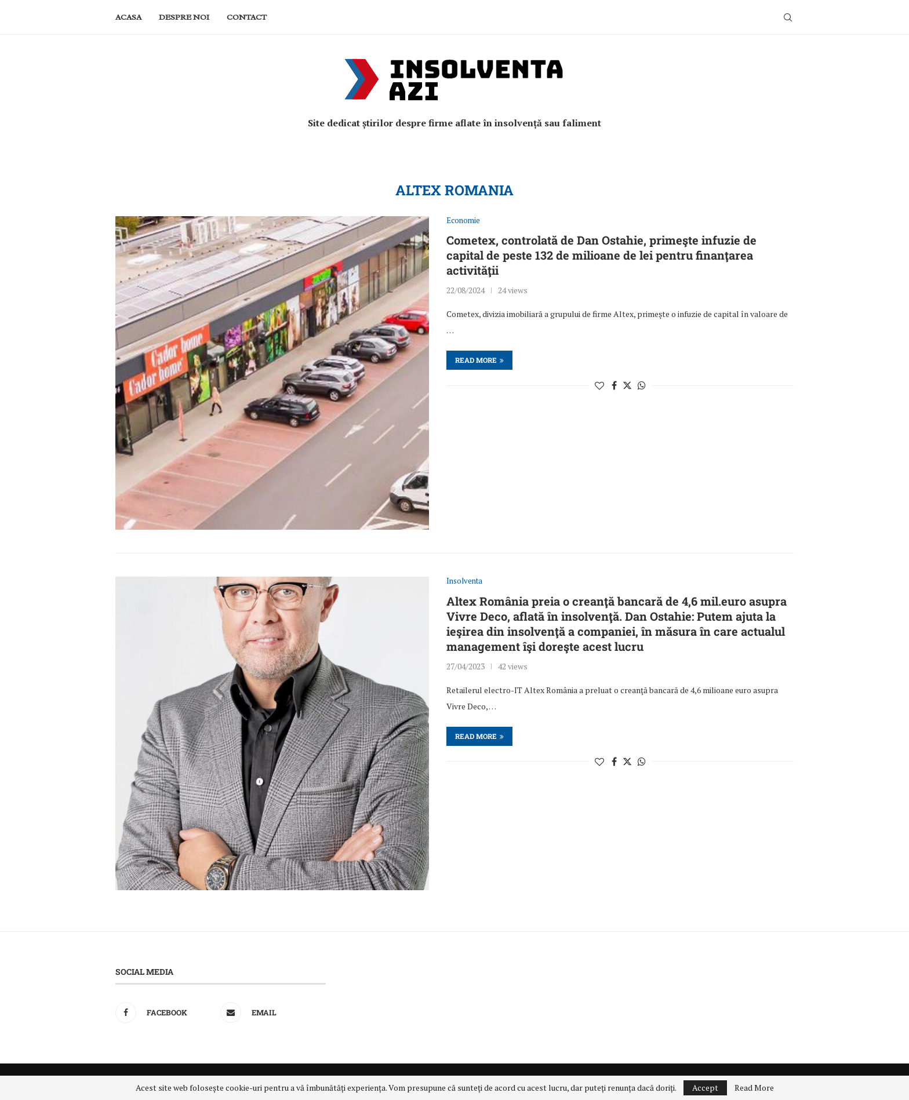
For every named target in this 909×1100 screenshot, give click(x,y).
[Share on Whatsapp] (642, 385)
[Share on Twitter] (627, 385)
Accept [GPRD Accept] (705, 1087)
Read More (754, 1088)
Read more (479, 360)
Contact (247, 17)
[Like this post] (599, 385)
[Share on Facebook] (614, 385)
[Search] (788, 17)
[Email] (269, 1012)
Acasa (128, 17)
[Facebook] (164, 1012)
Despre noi (184, 17)
